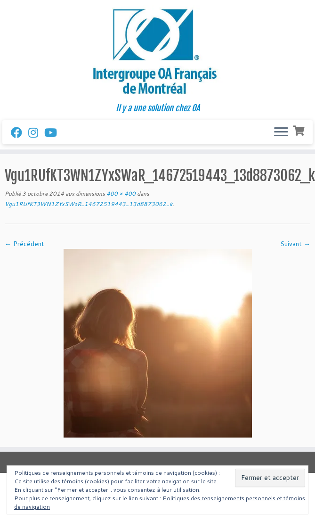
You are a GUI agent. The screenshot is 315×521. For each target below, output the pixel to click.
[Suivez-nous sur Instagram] (36, 132)
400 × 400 (120, 194)
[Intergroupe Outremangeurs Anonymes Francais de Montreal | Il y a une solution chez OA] (157, 52)
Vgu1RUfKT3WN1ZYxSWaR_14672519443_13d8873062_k (88, 204)
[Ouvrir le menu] (281, 132)
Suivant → (295, 243)
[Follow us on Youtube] (53, 132)
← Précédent (24, 243)
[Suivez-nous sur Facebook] (19, 132)
